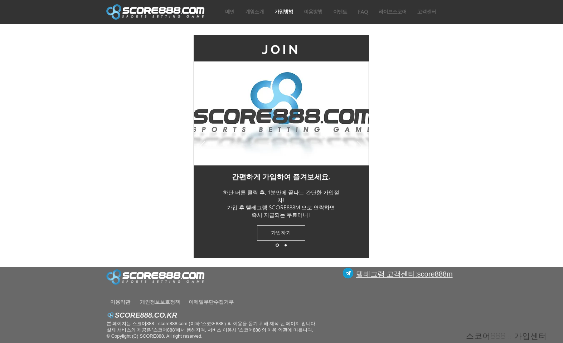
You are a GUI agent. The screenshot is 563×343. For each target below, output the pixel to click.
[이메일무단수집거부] (211, 302)
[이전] (202, 146)
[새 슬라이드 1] (277, 245)
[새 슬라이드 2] (286, 245)
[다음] (360, 146)
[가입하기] (281, 233)
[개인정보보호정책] (160, 302)
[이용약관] (120, 302)
